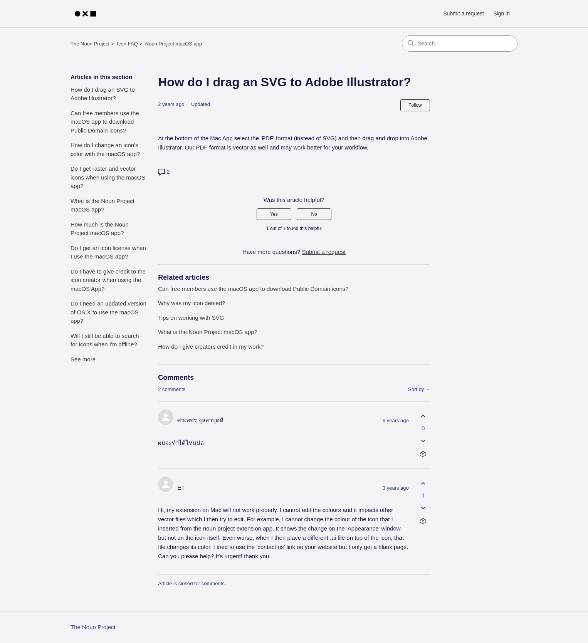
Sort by (419, 389)
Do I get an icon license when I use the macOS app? (108, 252)
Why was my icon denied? (191, 303)
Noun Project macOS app (173, 44)
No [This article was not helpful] (314, 214)
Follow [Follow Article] (415, 105)
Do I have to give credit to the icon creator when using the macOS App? (108, 280)
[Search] (459, 43)
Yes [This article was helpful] (274, 214)
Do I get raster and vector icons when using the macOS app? (108, 177)
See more (83, 359)
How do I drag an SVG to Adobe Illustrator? (103, 94)
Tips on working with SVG (191, 317)
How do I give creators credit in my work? (211, 346)
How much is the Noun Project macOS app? (100, 229)
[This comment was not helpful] (423, 440)
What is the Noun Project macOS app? (102, 205)
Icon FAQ (127, 44)
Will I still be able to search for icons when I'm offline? (105, 340)
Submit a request (463, 13)
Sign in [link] (501, 13)
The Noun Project (90, 44)
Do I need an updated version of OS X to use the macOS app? (108, 312)
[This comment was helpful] (423, 416)
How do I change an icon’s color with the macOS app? (105, 149)
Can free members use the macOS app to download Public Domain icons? (105, 122)
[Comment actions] (423, 454)
